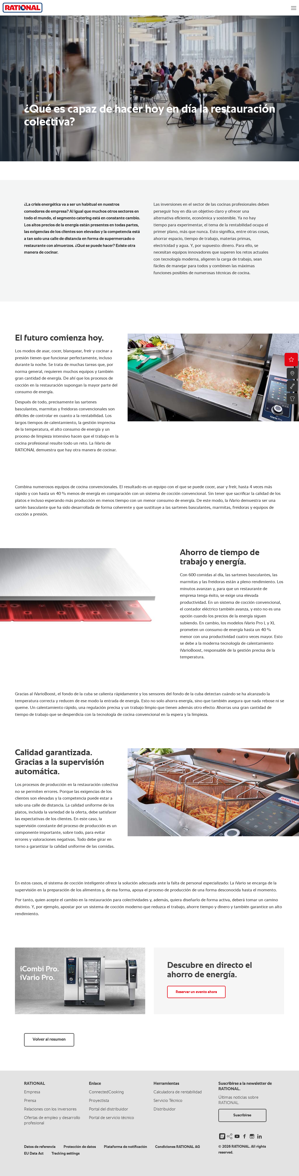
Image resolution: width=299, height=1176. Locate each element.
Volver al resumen (49, 1039)
